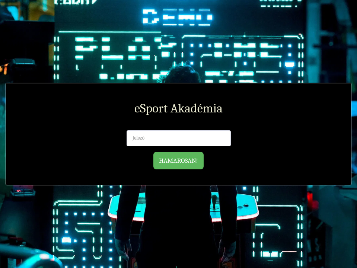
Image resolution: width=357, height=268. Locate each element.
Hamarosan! (178, 160)
